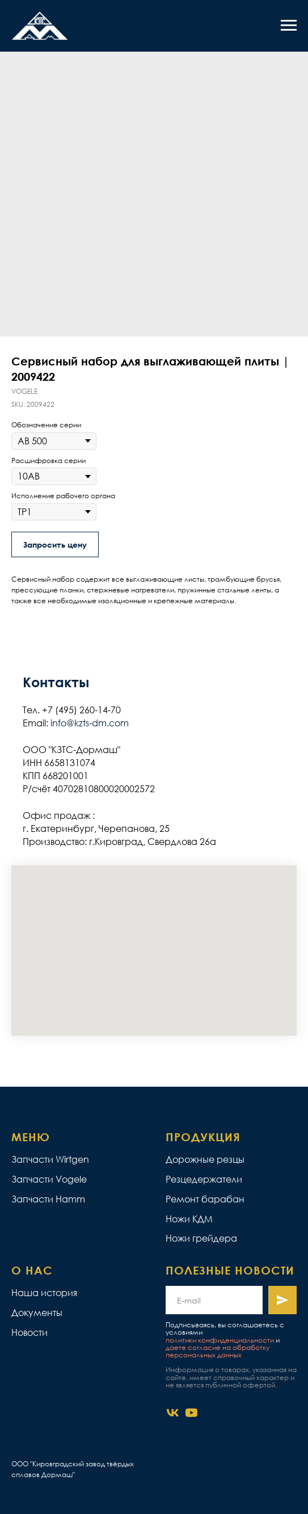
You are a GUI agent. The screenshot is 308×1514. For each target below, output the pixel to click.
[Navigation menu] (289, 25)
